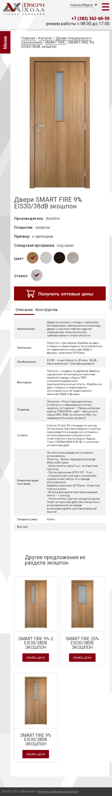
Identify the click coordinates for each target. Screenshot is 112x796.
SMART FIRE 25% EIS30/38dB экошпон (82, 643)
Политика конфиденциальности (57, 791)
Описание (24, 310)
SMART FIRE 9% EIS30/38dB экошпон (35, 740)
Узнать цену (35, 657)
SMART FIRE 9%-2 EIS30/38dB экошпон (36, 643)
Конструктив (47, 310)
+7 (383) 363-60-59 (90, 18)
